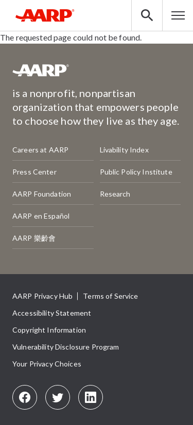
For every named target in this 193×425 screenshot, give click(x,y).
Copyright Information (49, 329)
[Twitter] (57, 397)
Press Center (34, 171)
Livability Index (124, 149)
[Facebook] (24, 397)
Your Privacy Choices (46, 363)
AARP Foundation (41, 193)
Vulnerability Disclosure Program (65, 346)
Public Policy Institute (136, 171)
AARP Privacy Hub (42, 296)
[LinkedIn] (90, 397)
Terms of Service (110, 296)
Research (115, 193)
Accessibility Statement (51, 312)
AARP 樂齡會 (34, 238)
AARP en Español (40, 215)
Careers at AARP (40, 149)
